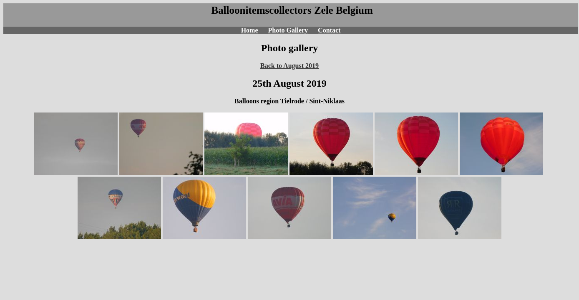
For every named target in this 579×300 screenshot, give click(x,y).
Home (249, 30)
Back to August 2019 (289, 65)
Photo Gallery (288, 30)
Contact (329, 30)
